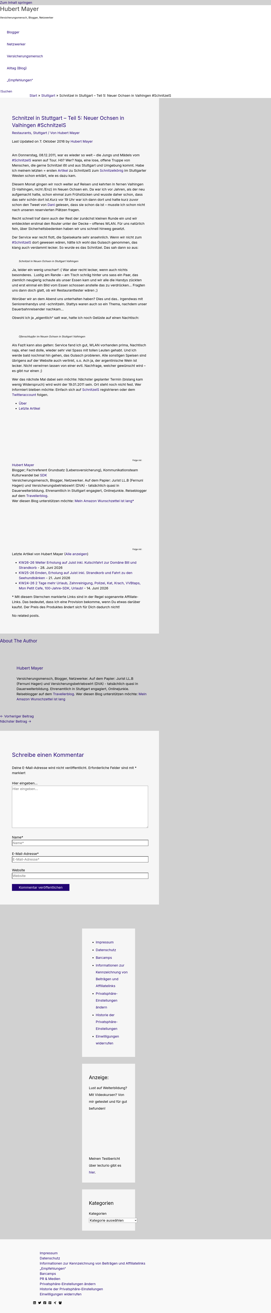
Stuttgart (40, 133)
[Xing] (55, 1303)
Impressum (105, 942)
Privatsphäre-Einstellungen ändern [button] (107, 1000)
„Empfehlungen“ (53, 1268)
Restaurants (21, 133)
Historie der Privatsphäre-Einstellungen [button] (107, 1022)
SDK (43, 475)
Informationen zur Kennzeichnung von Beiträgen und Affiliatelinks (92, 1263)
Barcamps (104, 958)
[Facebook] (44, 1303)
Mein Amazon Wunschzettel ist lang (103, 501)
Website (18, 870)
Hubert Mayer (19, 8)
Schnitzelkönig (111, 170)
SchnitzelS (90, 390)
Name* (17, 837)
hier (92, 1172)
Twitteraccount (24, 395)
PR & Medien (50, 1279)
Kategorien (98, 1213)
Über (23, 403)
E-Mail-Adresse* (25, 854)
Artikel (63, 170)
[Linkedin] (34, 1303)
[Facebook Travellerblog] (60, 1303)
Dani (51, 205)
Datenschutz (106, 950)
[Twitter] (39, 1303)
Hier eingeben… (25, 783)
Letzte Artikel (29, 408)
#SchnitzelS (21, 160)
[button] (6, 91)
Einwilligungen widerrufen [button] (61, 1294)
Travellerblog (36, 496)
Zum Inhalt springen (16, 3)
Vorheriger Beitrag (17, 716)
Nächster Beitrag (15, 721)
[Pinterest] (49, 1303)
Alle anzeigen (76, 554)
